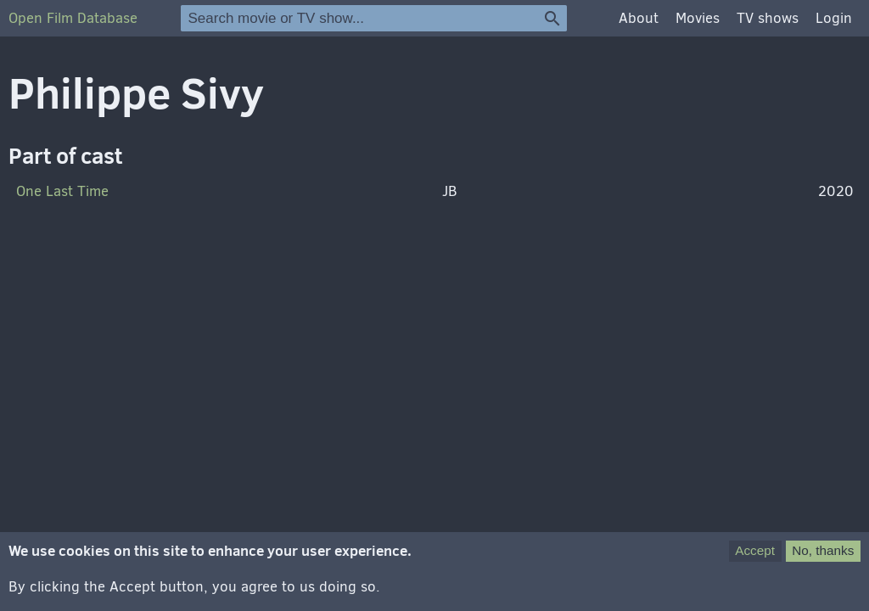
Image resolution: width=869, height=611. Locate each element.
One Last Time (62, 191)
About (639, 18)
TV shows (768, 18)
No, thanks (823, 559)
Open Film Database (72, 18)
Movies (698, 18)
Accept (755, 559)
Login (834, 18)
